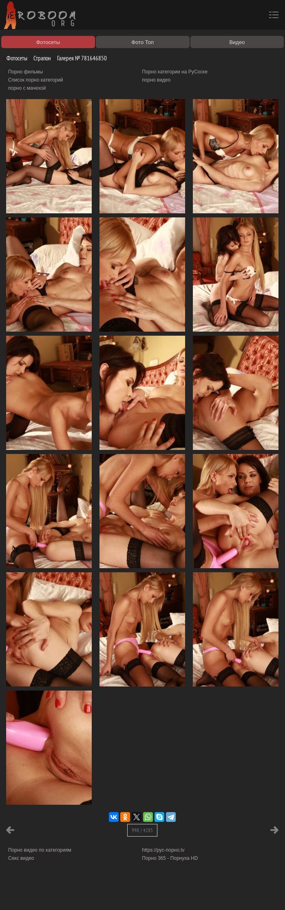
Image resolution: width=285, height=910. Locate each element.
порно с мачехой (27, 88)
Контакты (141, 894)
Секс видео (21, 858)
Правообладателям (75, 894)
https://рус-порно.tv (163, 850)
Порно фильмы (25, 72)
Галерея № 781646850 (79, 58)
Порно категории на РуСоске (175, 72)
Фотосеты (13, 58)
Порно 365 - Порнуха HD (170, 858)
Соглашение (113, 894)
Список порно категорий (35, 80)
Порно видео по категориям (39, 850)
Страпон (39, 58)
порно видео (156, 80)
